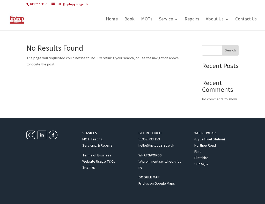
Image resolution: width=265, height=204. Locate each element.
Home (112, 20)
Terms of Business (96, 155)
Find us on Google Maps (156, 183)
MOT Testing (92, 139)
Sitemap (88, 167)
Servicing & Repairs (97, 145)
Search (230, 50)
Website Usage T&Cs (98, 161)
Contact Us (246, 20)
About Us (215, 20)
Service (166, 20)
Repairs (192, 20)
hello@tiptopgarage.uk (156, 145)
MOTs (146, 20)
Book (129, 20)
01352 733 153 (149, 139)
